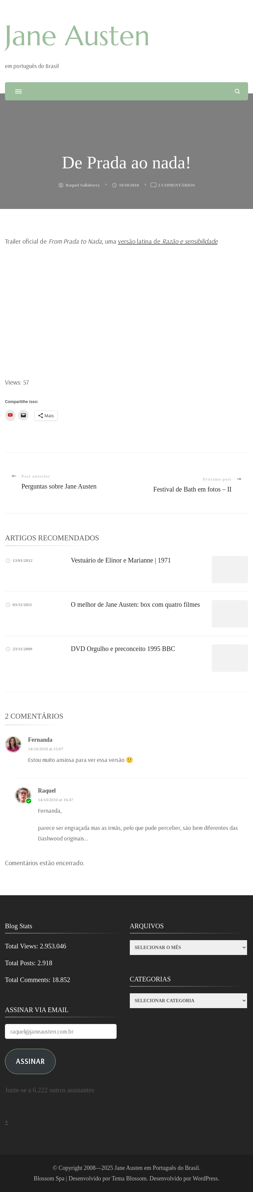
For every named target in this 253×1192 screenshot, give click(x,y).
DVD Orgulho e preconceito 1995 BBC (123, 648)
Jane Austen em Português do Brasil (157, 1168)
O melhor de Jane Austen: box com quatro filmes (135, 604)
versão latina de (167, 241)
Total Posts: (21, 963)
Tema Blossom (129, 1178)
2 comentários (176, 185)
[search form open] (237, 91)
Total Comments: (28, 979)
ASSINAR (30, 1061)
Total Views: (22, 946)
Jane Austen (77, 35)
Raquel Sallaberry (83, 185)
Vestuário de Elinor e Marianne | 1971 (121, 560)
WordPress (205, 1178)
